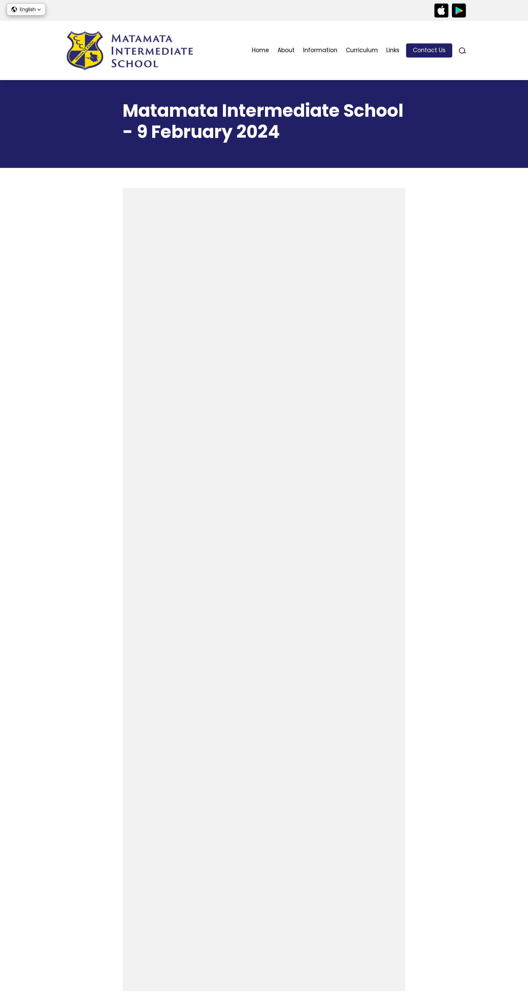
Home (260, 50)
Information (320, 50)
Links (392, 50)
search (462, 50)
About (286, 50)
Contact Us (429, 50)
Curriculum (362, 50)
